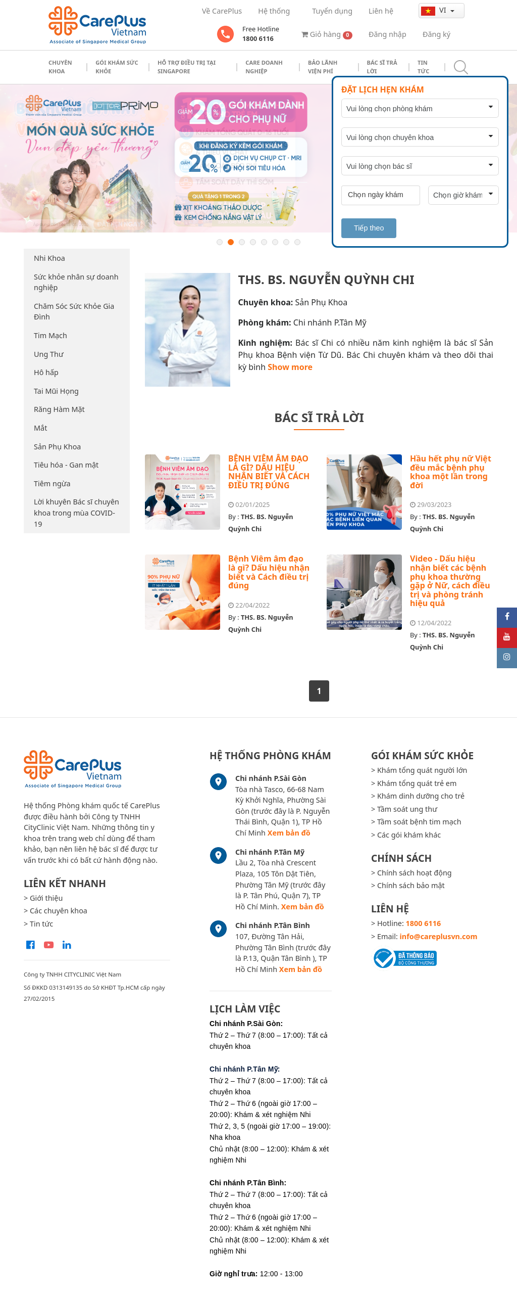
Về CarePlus (222, 11)
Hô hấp (46, 372)
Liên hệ (381, 11)
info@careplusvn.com (439, 936)
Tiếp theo (369, 228)
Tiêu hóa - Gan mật (66, 465)
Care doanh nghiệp (264, 67)
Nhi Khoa (49, 258)
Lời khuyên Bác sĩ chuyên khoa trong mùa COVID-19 (76, 512)
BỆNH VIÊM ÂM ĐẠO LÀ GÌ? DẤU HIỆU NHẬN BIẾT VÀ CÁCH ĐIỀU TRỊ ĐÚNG (268, 472)
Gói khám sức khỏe (116, 67)
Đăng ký (436, 34)
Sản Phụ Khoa (57, 446)
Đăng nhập (387, 34)
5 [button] (264, 242)
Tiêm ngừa (52, 483)
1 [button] (220, 242)
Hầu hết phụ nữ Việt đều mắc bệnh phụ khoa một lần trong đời (450, 472)
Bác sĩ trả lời (382, 67)
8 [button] (297, 242)
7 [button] (286, 242)
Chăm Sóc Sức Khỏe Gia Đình (74, 311)
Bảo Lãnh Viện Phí (322, 67)
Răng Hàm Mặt (59, 409)
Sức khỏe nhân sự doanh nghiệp (76, 282)
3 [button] (242, 242)
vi (434, 10)
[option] (258, 158)
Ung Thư (49, 354)
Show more (290, 367)
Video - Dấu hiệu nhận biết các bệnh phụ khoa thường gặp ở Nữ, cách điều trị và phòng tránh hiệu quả (450, 581)
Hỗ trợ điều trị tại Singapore (187, 67)
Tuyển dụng (332, 11)
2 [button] (231, 242)
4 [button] (253, 242)
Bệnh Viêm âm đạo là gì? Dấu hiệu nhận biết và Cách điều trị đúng (268, 572)
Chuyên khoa (60, 67)
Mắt (40, 428)
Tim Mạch (50, 335)
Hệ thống (274, 11)
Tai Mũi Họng (56, 391)
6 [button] (275, 242)
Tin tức (423, 67)
